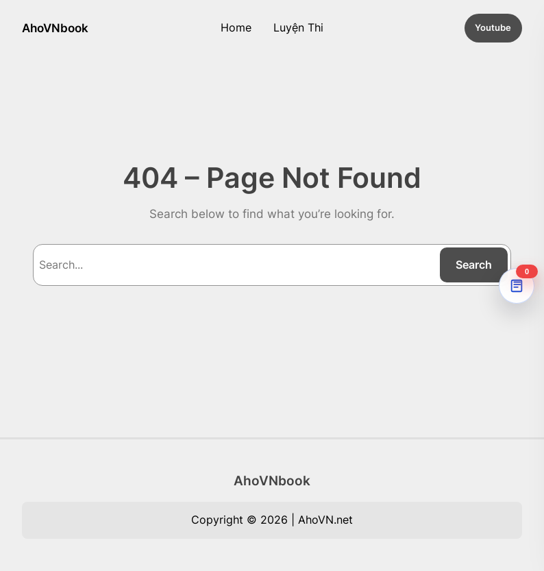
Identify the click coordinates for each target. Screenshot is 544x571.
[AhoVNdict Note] (516, 286)
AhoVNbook (55, 28)
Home (236, 27)
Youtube (493, 27)
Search (474, 264)
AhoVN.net (325, 519)
